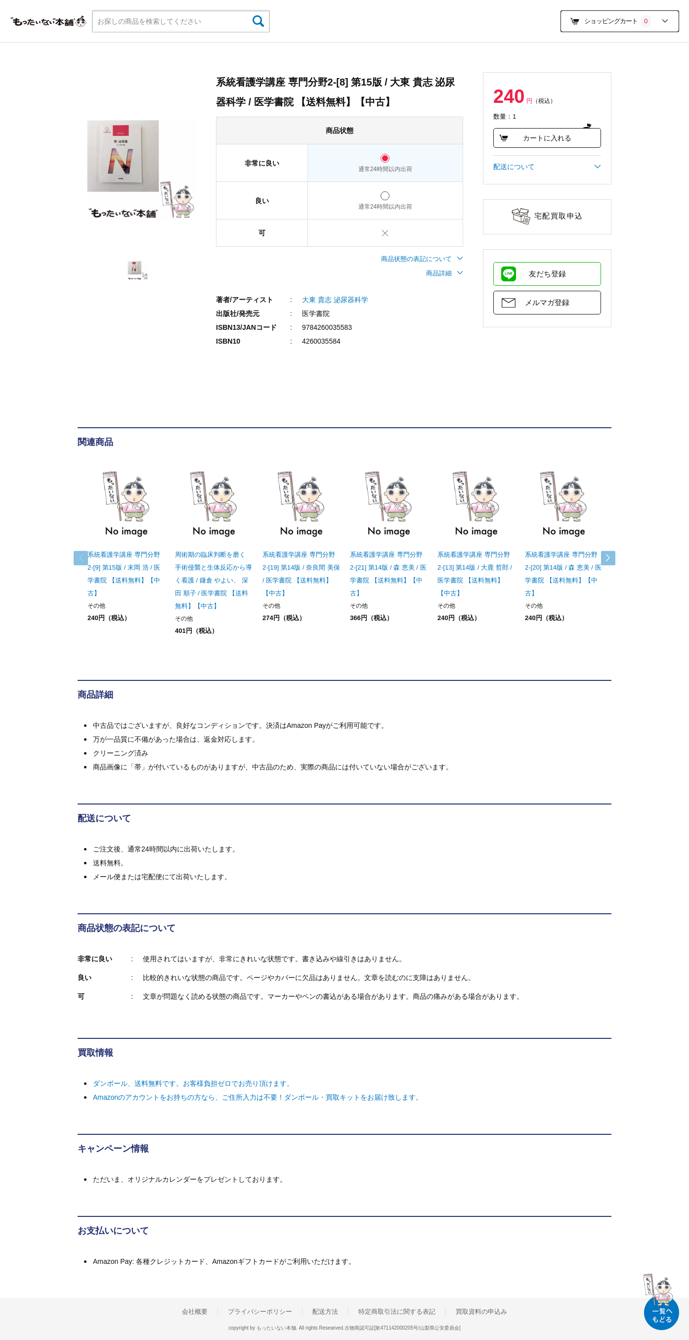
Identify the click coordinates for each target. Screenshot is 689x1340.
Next (601, 558)
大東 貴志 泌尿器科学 (335, 300)
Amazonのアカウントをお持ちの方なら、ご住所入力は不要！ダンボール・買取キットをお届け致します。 (258, 1097)
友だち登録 (547, 273)
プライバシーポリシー (260, 1311)
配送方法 (325, 1311)
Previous (87, 558)
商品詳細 (444, 273)
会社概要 (195, 1311)
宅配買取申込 (558, 216)
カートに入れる (535, 138)
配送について (547, 167)
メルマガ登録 (547, 302)
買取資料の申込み (481, 1311)
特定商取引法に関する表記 (396, 1311)
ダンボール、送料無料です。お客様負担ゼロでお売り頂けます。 (193, 1083)
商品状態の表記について (422, 259)
